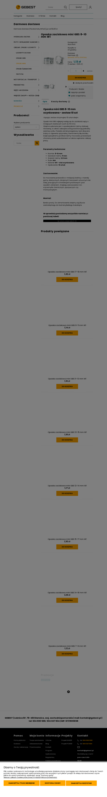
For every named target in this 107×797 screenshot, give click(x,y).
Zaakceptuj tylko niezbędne (22, 783)
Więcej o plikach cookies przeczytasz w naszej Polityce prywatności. (30, 778)
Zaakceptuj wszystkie (84, 783)
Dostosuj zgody (54, 783)
